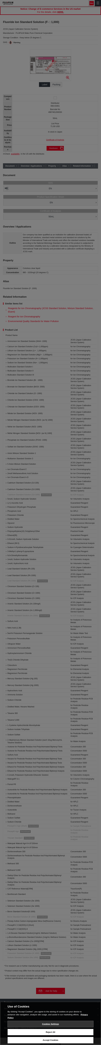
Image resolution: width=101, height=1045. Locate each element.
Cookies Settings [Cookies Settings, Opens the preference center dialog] (50, 1025)
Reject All (50, 1033)
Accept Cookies (50, 1041)
